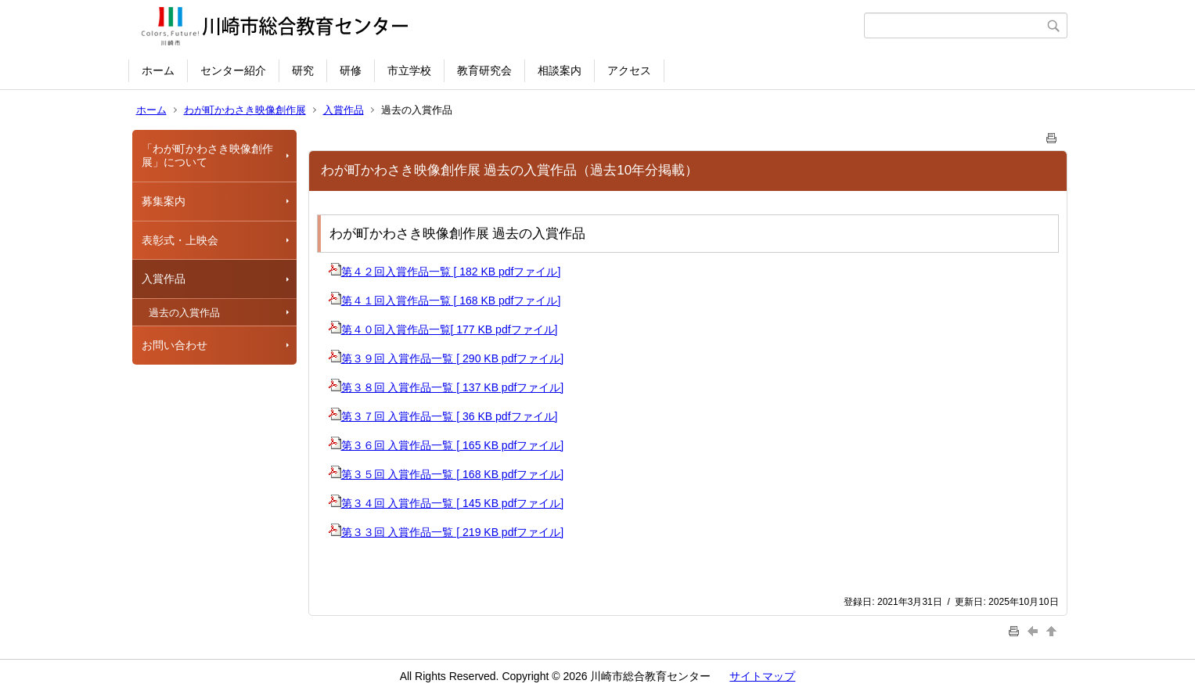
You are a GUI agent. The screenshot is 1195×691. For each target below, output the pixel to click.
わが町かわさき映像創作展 (245, 110)
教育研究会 (484, 70)
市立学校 (409, 70)
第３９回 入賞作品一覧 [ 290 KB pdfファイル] (446, 358)
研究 (303, 70)
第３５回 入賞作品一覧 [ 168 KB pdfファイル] (446, 474)
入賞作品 (343, 110)
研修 (351, 70)
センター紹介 (233, 70)
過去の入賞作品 (184, 313)
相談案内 (559, 70)
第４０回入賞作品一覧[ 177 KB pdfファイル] (443, 329)
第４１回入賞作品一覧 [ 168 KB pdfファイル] (445, 300)
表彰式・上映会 (180, 240)
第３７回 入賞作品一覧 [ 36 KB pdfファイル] (443, 416)
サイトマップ (762, 676)
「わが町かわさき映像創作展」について (207, 155)
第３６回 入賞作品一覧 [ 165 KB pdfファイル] (446, 445)
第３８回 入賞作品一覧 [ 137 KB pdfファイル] (446, 387)
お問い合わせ (174, 345)
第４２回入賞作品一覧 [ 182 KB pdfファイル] (445, 271)
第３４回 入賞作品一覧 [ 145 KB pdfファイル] (446, 503)
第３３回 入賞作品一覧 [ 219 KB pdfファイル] (446, 532)
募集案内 (163, 201)
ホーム (158, 70)
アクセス (629, 70)
